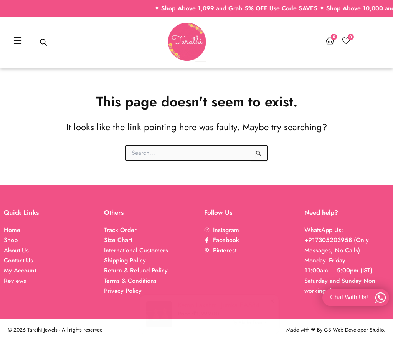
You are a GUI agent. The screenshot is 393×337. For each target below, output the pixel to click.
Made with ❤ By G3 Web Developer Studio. (335, 330)
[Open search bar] (43, 42)
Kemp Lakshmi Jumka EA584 (202, 305)
